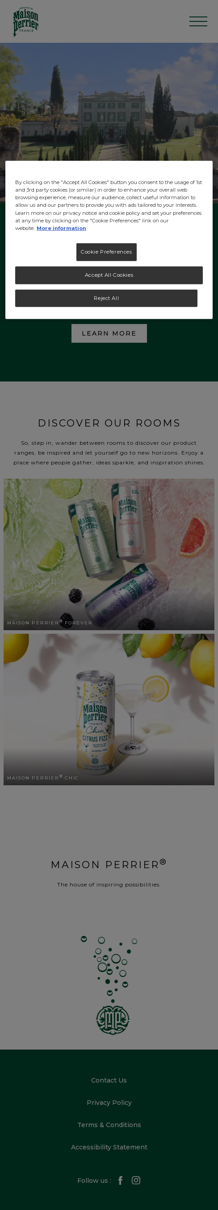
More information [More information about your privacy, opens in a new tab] (61, 228)
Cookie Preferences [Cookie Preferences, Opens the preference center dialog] (106, 252)
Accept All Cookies (109, 274)
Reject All (106, 298)
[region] (109, 240)
